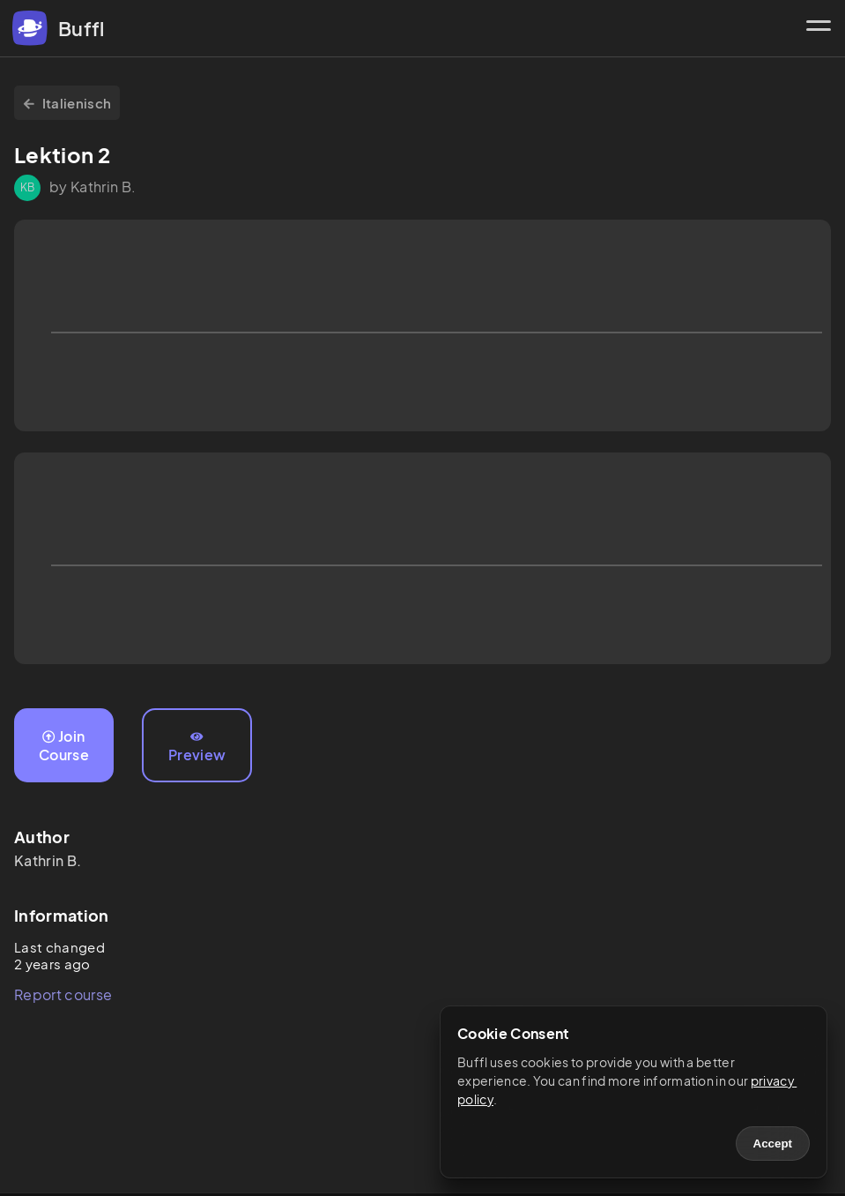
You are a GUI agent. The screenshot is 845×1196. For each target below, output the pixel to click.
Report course (63, 994)
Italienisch (67, 102)
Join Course (64, 745)
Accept (772, 1143)
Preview (197, 747)
